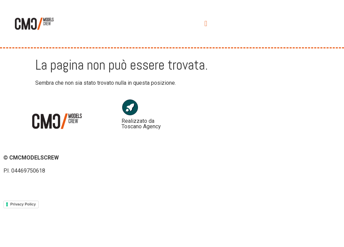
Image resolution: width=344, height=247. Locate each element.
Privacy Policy (23, 204)
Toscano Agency (141, 126)
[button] (206, 23)
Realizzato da (138, 121)
